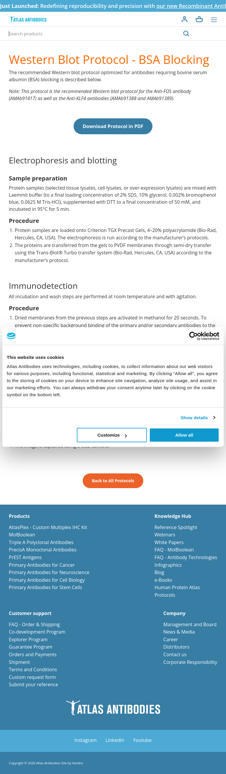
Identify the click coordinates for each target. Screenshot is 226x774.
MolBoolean (22, 534)
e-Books (163, 580)
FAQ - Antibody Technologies (185, 557)
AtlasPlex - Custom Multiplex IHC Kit (48, 527)
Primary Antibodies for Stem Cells (45, 587)
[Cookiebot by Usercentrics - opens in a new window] (193, 336)
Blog (159, 572)
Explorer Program (28, 639)
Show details (194, 417)
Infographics (168, 565)
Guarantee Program (30, 647)
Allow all (184, 434)
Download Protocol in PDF (113, 126)
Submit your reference (33, 684)
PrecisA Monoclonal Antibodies (43, 549)
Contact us (175, 654)
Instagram (85, 740)
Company (174, 613)
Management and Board (190, 624)
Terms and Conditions (33, 669)
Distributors (176, 647)
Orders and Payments (32, 654)
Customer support (30, 613)
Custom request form (32, 677)
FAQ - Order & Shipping (34, 624)
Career (170, 639)
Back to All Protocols (113, 480)
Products (19, 516)
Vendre (77, 763)
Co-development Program (37, 632)
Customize (112, 434)
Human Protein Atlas (177, 587)
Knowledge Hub (172, 516)
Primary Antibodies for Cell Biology (47, 580)
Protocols (164, 595)
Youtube (142, 740)
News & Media (179, 632)
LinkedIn (115, 740)
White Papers (169, 542)
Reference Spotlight (175, 527)
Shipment (19, 662)
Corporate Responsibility (190, 662)
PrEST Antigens (25, 557)
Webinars (164, 534)
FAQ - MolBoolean (174, 549)
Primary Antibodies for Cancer (42, 565)
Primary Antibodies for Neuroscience (49, 572)
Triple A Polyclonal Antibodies (41, 542)
